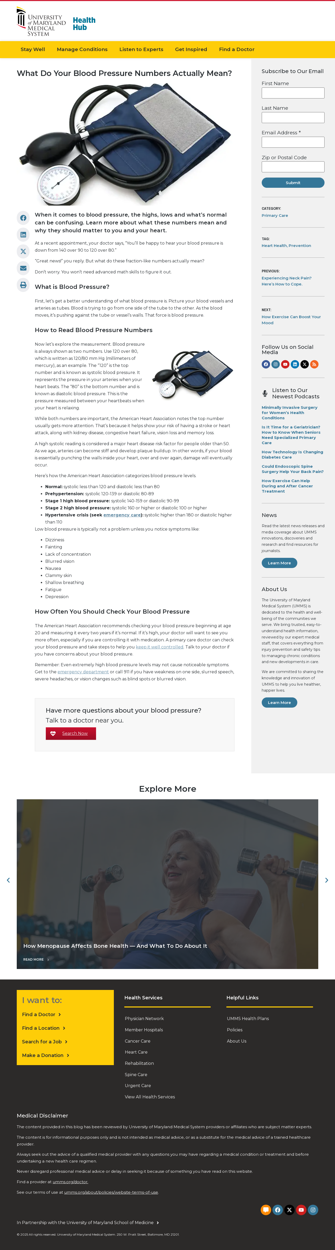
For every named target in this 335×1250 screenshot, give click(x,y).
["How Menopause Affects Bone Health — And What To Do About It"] (167, 884)
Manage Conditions (82, 49)
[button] (23, 218)
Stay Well (33, 49)
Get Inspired (191, 49)
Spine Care (136, 1073)
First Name (275, 83)
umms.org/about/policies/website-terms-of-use (111, 1190)
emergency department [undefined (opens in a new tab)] (83, 671)
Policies (234, 1029)
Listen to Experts (141, 49)
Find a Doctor (237, 49)
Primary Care (275, 215)
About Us (237, 1040)
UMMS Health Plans (248, 1018)
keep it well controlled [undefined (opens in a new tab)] (159, 647)
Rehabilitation (139, 1062)
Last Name (275, 108)
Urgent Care (138, 1084)
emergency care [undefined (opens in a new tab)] (122, 515)
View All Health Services (150, 1095)
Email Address (281, 132)
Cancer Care (137, 1040)
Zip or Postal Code (284, 157)
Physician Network (144, 1018)
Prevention (300, 245)
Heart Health (274, 245)
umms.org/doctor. (70, 1180)
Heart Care (136, 1051)
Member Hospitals (144, 1029)
